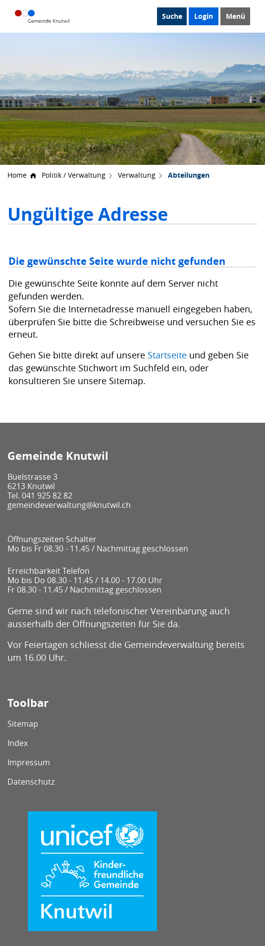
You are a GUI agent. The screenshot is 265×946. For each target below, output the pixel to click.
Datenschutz (30, 781)
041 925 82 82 (47, 495)
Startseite (167, 355)
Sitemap (22, 723)
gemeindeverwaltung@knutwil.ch (69, 504)
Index (17, 743)
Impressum (28, 762)
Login (203, 16)
